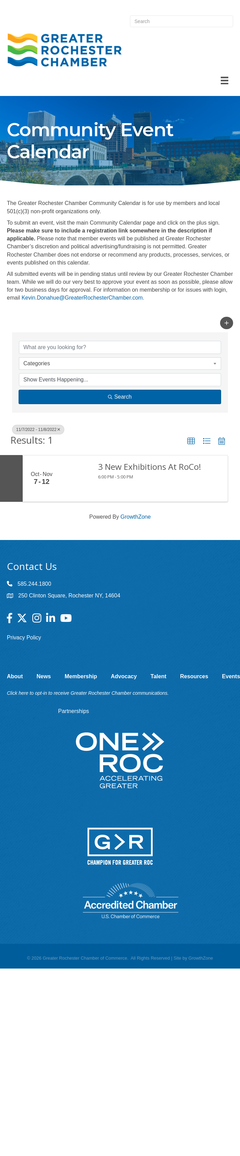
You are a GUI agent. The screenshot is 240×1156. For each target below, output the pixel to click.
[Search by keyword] (120, 347)
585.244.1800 (34, 584)
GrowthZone (135, 517)
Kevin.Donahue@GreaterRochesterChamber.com (82, 298)
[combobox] (120, 363)
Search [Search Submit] (120, 397)
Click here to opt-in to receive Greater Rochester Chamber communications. (88, 693)
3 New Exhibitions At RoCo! (149, 466)
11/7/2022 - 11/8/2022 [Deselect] (38, 429)
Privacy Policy (24, 637)
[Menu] (224, 80)
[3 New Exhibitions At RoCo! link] (76, 478)
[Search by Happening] (120, 379)
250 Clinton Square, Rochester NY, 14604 (69, 595)
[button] (226, 323)
